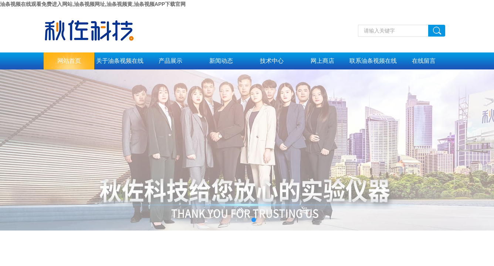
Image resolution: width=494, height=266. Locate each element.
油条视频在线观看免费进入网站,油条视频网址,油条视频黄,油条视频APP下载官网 (93, 4)
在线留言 (424, 61)
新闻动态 (221, 61)
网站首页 (69, 61)
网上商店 (322, 61)
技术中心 (272, 61)
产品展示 (170, 61)
